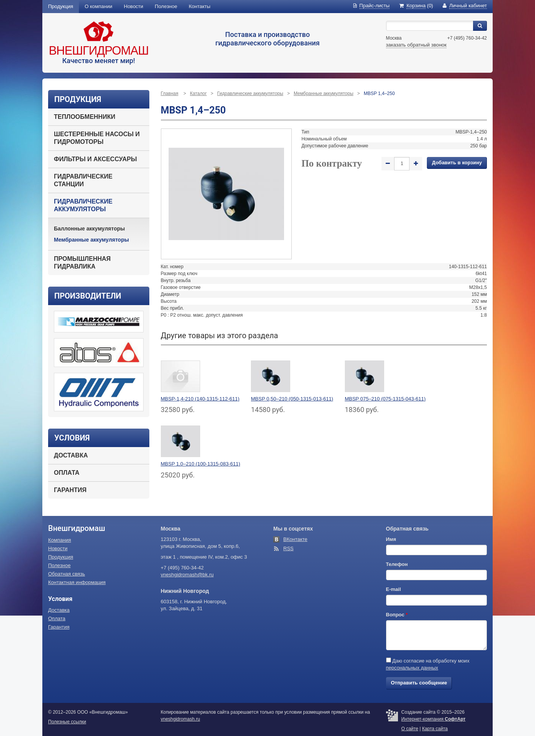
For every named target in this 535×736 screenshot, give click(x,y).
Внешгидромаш (99, 50)
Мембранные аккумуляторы (91, 240)
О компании (98, 6)
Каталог (198, 93)
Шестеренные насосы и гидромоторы (97, 138)
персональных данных (412, 668)
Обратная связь (66, 574)
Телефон (397, 564)
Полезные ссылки (67, 721)
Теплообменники (84, 116)
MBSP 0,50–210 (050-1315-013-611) (292, 399)
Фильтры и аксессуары (95, 159)
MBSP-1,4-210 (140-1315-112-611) (200, 399)
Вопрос (397, 615)
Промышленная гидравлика (82, 262)
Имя (391, 539)
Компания (59, 540)
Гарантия (70, 490)
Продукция (60, 6)
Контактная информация (76, 582)
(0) (416, 5)
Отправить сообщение (419, 683)
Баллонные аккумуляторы (89, 228)
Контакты (200, 6)
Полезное (166, 6)
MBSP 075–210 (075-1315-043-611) (385, 399)
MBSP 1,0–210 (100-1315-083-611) (200, 464)
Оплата (66, 472)
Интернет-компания (433, 719)
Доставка (71, 455)
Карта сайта (435, 728)
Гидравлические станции (83, 180)
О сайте (409, 728)
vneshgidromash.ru (180, 719)
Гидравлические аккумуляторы (83, 205)
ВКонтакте (295, 539)
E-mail (393, 589)
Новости (133, 6)
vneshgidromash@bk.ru (187, 574)
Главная (170, 93)
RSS (288, 548)
